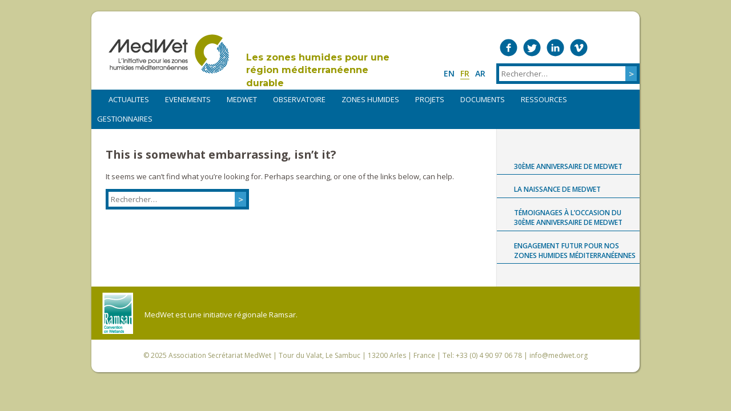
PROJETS (429, 99)
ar (480, 73)
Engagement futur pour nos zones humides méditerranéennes (575, 250)
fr (464, 73)
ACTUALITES (129, 99)
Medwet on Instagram (602, 48)
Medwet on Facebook (508, 48)
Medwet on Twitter (532, 48)
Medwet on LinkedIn (555, 48)
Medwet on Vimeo (579, 48)
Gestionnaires (124, 119)
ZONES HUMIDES (370, 99)
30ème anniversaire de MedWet (568, 166)
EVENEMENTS (188, 99)
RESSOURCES (544, 99)
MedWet (169, 54)
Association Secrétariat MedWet (219, 355)
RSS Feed (625, 48)
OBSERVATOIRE (299, 99)
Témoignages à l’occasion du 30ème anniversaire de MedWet (568, 217)
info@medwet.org (558, 355)
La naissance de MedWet (557, 189)
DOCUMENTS (482, 99)
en (449, 73)
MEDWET (242, 99)
